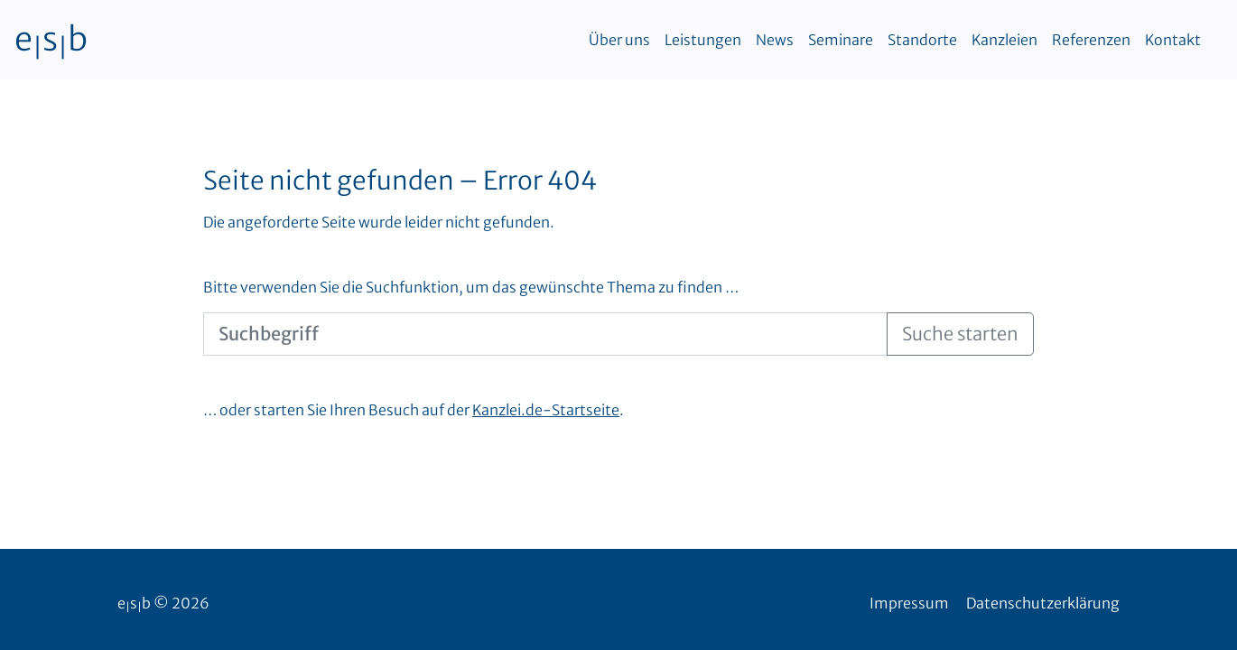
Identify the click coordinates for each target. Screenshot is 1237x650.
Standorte (922, 40)
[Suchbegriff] (545, 334)
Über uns (619, 40)
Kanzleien (1004, 40)
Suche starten (960, 333)
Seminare (840, 40)
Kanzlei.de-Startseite (545, 410)
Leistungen (703, 40)
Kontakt (1173, 40)
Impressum (909, 603)
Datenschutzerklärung (1043, 603)
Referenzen (1091, 40)
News (775, 40)
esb (51, 39)
